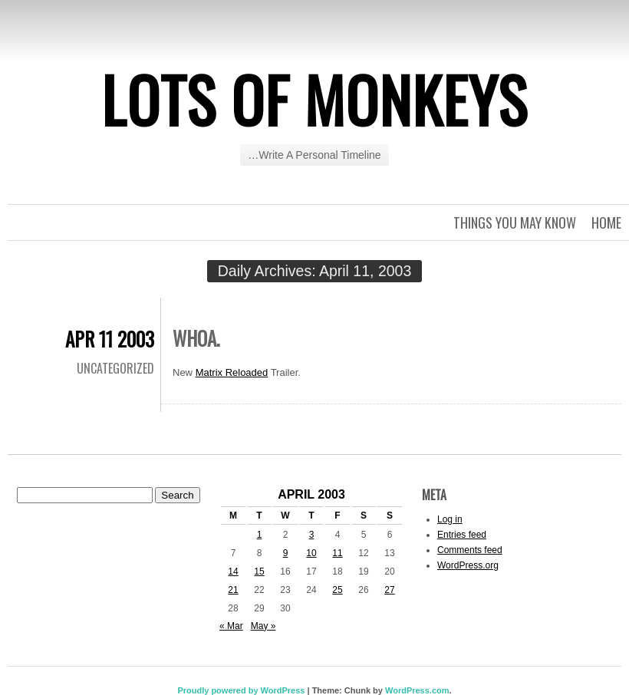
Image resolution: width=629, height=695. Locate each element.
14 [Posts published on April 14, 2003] (233, 571)
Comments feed (469, 550)
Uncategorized (115, 368)
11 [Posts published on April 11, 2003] (337, 553)
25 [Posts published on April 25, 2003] (337, 590)
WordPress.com (417, 690)
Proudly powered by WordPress (241, 690)
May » (263, 626)
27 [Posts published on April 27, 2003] (389, 590)
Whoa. (196, 338)
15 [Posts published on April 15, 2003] (259, 571)
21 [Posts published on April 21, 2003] (233, 590)
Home (606, 222)
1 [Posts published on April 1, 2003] (259, 534)
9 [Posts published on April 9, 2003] (285, 553)
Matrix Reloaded (232, 372)
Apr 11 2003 (109, 338)
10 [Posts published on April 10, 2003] (311, 553)
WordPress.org (468, 565)
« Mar (231, 626)
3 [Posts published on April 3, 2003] (311, 534)
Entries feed (461, 534)
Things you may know (514, 222)
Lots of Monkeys (314, 99)
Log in (450, 519)
